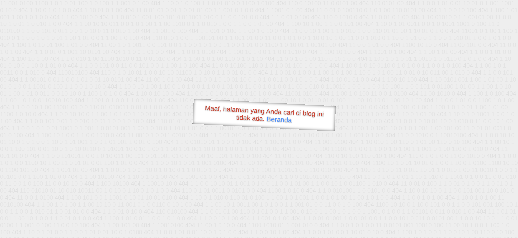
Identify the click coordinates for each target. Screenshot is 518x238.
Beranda (279, 119)
